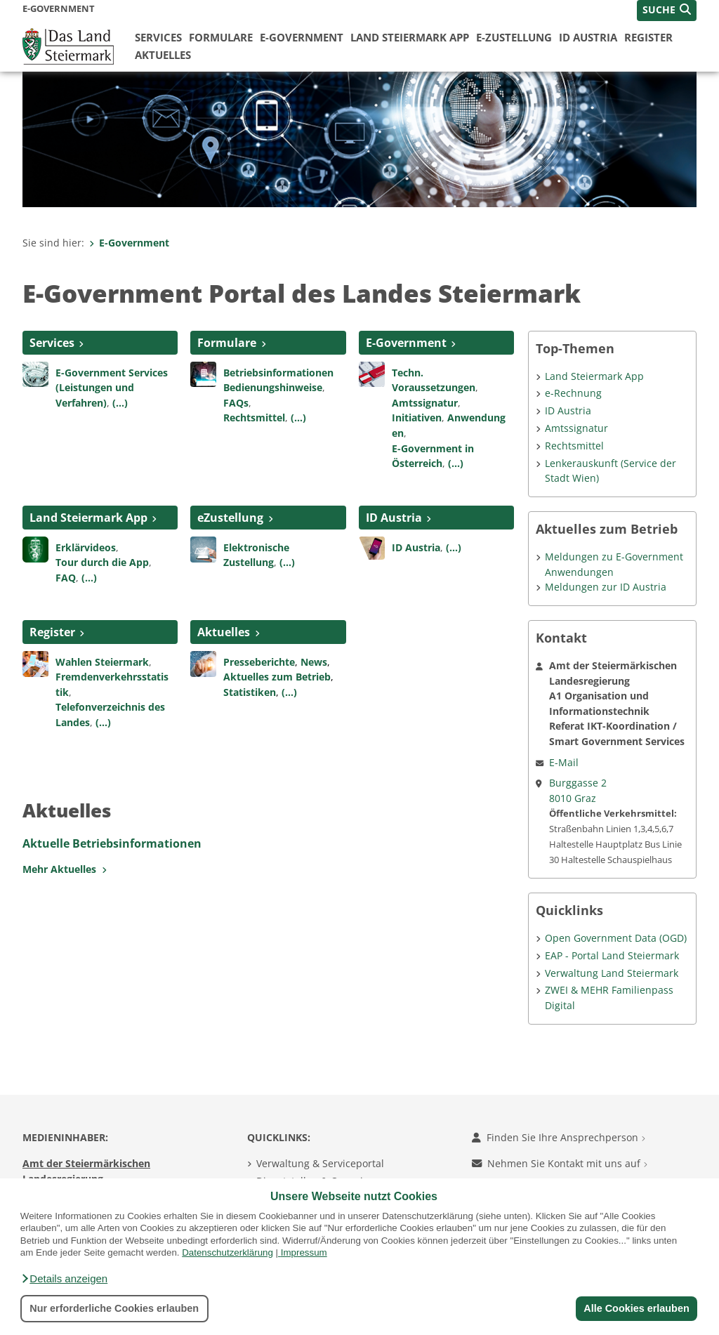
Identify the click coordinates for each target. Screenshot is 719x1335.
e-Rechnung (573, 393)
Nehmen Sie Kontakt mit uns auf (559, 1163)
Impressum (304, 1252)
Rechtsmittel (254, 417)
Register (648, 37)
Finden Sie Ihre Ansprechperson (558, 1137)
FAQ (65, 577)
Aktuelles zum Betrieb (277, 676)
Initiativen (417, 417)
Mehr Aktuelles (64, 869)
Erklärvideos (85, 547)
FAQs (236, 402)
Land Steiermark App (409, 37)
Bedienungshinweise (272, 387)
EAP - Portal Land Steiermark (612, 955)
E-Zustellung (514, 37)
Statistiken (249, 692)
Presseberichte (259, 662)
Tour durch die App (102, 562)
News (314, 662)
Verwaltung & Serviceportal (320, 1163)
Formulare (221, 37)
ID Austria (588, 37)
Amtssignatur (425, 402)
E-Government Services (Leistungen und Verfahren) (111, 387)
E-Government (301, 37)
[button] (63, 1278)
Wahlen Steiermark (102, 662)
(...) (120, 402)
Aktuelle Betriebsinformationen (112, 843)
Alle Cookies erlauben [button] (636, 1308)
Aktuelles (163, 55)
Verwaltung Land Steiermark (611, 973)
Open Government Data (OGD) (616, 938)
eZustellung (230, 517)
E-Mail (564, 762)
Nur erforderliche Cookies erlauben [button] (114, 1308)
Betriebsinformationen (278, 372)
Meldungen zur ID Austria (605, 586)
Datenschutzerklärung (227, 1252)
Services (158, 37)
